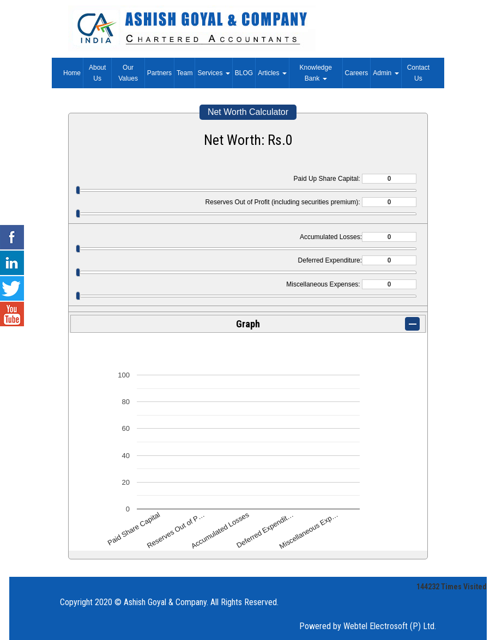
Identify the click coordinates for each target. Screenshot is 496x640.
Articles (272, 73)
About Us (97, 73)
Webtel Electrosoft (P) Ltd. (389, 626)
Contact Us (418, 73)
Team (184, 73)
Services (213, 73)
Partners (159, 73)
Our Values (128, 73)
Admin (385, 73)
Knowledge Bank (316, 73)
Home (72, 73)
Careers (356, 73)
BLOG (244, 73)
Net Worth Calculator (248, 112)
